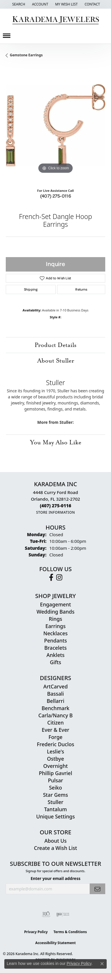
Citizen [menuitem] (55, 722)
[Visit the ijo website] (62, 914)
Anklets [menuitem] (55, 654)
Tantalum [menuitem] (55, 809)
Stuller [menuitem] (55, 802)
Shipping (30, 289)
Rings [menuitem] (55, 618)
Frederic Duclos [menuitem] (55, 744)
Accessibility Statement (55, 942)
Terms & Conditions (70, 931)
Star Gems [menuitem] (55, 794)
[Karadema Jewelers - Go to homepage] (55, 20)
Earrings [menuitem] (56, 626)
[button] (18, 4)
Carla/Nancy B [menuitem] (55, 715)
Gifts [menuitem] (55, 662)
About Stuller (55, 360)
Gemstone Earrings (26, 55)
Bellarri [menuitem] (55, 700)
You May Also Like (55, 442)
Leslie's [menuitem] (55, 751)
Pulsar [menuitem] (55, 780)
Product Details (55, 345)
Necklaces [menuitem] (55, 633)
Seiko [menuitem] (55, 787)
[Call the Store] (55, 505)
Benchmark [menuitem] (55, 708)
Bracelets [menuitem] (55, 647)
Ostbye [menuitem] (55, 758)
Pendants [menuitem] (55, 640)
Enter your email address (55, 878)
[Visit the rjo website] (46, 914)
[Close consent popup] (102, 963)
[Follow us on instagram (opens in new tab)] (59, 577)
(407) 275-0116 (55, 196)
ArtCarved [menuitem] (55, 686)
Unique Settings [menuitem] (55, 816)
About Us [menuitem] (55, 840)
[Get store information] (55, 512)
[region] (55, 125)
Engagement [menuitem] (55, 604)
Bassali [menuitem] (55, 693)
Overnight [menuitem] (55, 765)
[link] (91, 4)
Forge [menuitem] (55, 737)
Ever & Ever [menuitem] (55, 729)
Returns (81, 289)
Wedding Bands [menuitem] (55, 611)
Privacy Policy (36, 931)
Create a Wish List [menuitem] (55, 847)
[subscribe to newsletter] (97, 888)
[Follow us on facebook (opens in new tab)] (51, 577)
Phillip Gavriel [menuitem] (55, 773)
